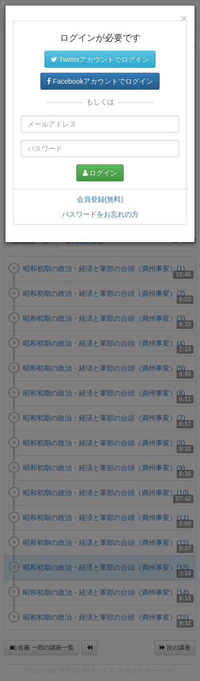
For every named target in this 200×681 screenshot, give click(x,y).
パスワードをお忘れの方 (100, 214)
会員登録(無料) (100, 199)
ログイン (100, 173)
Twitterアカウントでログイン (100, 59)
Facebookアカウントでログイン (100, 81)
